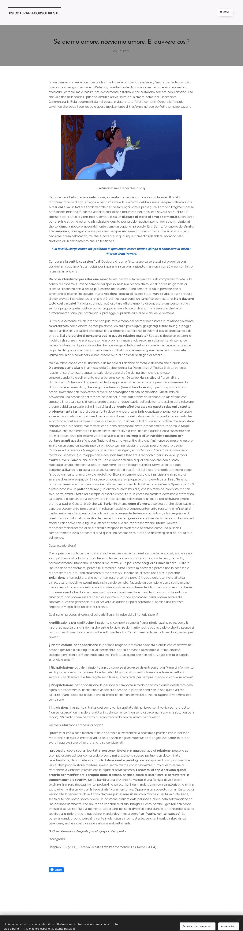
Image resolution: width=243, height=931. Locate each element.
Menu (225, 12)
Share (56, 869)
